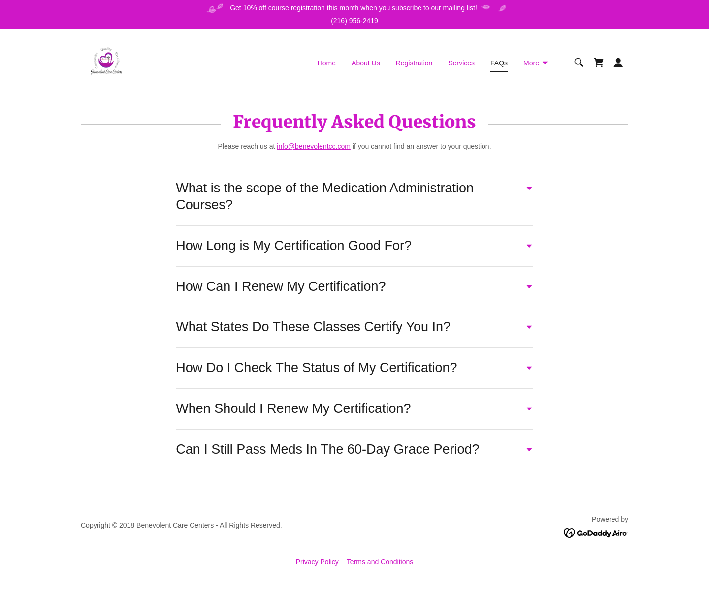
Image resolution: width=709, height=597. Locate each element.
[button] (536, 64)
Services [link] (461, 63)
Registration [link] (414, 63)
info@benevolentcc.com (314, 146)
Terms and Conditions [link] (380, 562)
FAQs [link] (499, 63)
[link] (106, 62)
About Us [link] (366, 63)
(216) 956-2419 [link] (354, 21)
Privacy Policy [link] (317, 562)
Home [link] (327, 63)
